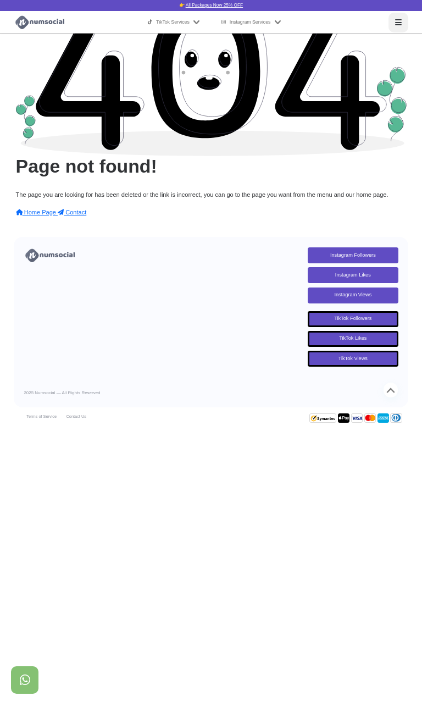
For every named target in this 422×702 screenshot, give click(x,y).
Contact (72, 212)
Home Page (37, 212)
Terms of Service (41, 416)
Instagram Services (251, 22)
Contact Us (76, 416)
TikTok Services (173, 22)
